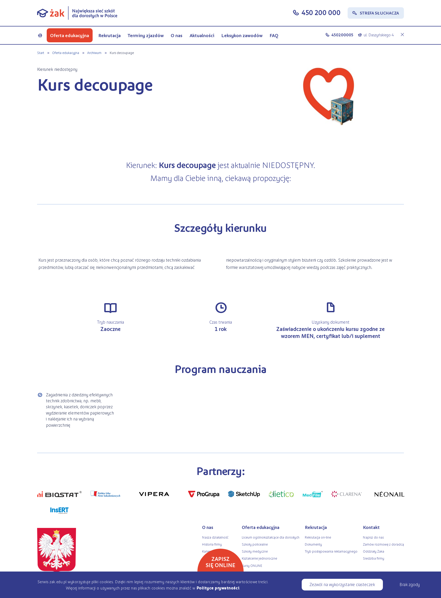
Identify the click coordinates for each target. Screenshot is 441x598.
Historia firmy (212, 544)
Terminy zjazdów (146, 35)
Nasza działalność (215, 537)
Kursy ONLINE (252, 565)
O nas (176, 35)
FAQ (274, 35)
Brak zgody (409, 584)
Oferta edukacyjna (69, 35)
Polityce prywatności (217, 587)
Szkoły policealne (255, 544)
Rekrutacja (109, 35)
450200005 (342, 34)
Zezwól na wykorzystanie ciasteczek (342, 584)
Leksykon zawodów (242, 35)
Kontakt (371, 527)
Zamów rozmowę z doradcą (383, 544)
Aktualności (202, 35)
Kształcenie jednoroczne (259, 558)
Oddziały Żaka (373, 551)
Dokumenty (313, 544)
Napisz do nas (373, 537)
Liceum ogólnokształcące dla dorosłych (270, 537)
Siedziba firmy (373, 558)
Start (40, 52)
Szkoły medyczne (255, 551)
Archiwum (94, 52)
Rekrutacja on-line (318, 537)
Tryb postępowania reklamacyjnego (331, 551)
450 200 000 (321, 12)
